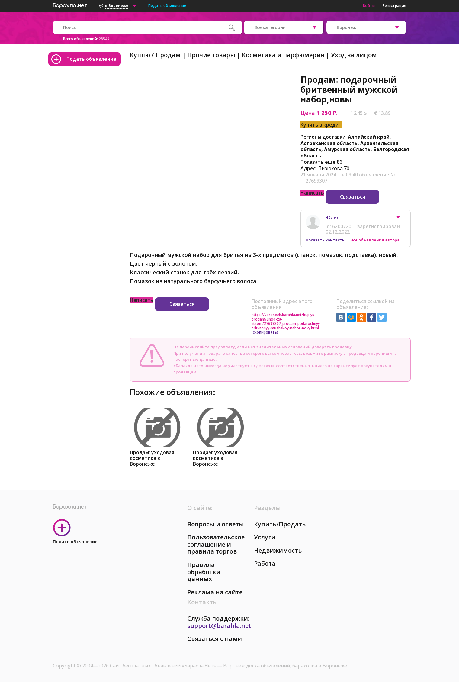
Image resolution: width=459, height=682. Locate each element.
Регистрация (394, 5)
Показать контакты (326, 240)
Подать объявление (167, 5)
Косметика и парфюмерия (283, 55)
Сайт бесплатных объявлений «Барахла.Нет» (163, 665)
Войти (369, 5)
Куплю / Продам (155, 55)
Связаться (352, 196)
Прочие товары (211, 55)
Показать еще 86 (321, 162)
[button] (401, 219)
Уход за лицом (354, 55)
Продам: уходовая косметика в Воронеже (152, 458)
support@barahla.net (219, 626)
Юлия (332, 217)
